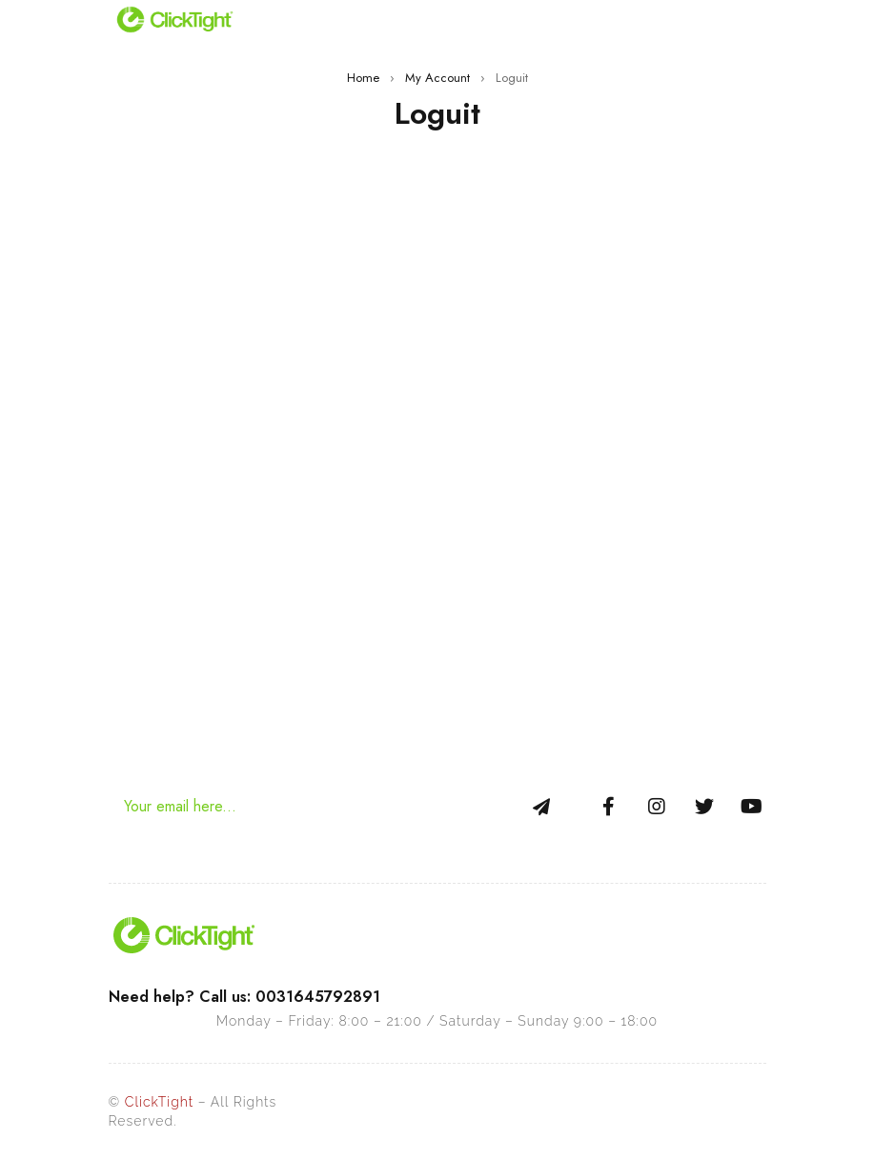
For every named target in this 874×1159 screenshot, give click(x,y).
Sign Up (541, 807)
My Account (437, 78)
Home (363, 78)
